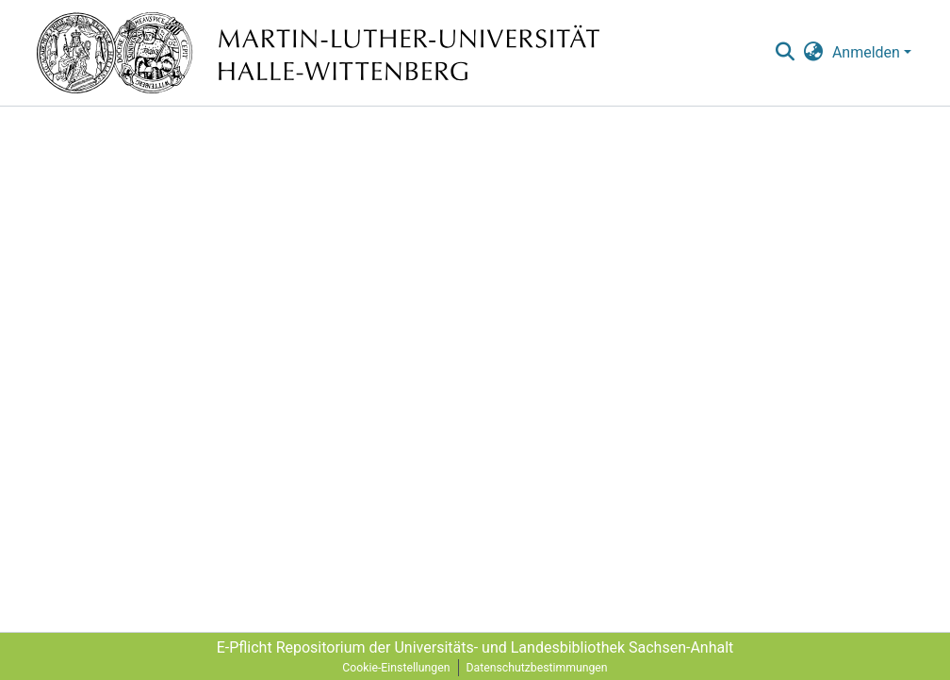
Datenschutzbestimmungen (537, 667)
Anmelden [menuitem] (866, 52)
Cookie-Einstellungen (396, 667)
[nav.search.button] (784, 52)
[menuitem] (814, 52)
